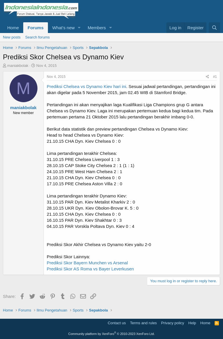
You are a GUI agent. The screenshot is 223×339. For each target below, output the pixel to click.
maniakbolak (17, 65)
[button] (79, 27)
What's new (63, 27)
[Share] (207, 77)
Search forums (37, 37)
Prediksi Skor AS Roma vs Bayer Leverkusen (90, 268)
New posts (12, 37)
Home (13, 27)
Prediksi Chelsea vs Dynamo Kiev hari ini (86, 86)
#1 (215, 77)
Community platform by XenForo (111, 334)
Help (192, 323)
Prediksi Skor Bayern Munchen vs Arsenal (87, 262)
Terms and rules (143, 323)
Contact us (117, 323)
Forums (36, 27)
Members (97, 27)
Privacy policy (172, 323)
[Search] (214, 27)
